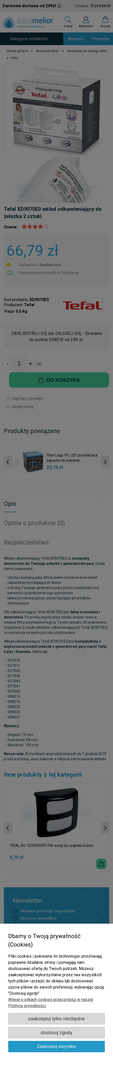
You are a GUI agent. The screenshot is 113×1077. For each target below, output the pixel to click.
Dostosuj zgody (56, 1032)
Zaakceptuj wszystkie (56, 1046)
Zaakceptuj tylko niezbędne (56, 1018)
